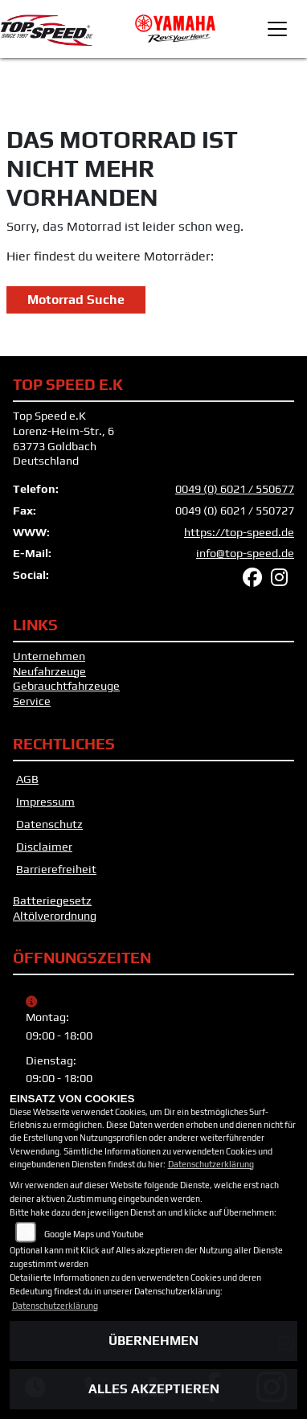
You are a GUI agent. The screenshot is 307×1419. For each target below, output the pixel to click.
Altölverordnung (54, 915)
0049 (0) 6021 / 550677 (234, 488)
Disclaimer (44, 846)
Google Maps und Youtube (94, 1234)
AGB (27, 779)
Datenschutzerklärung (211, 1164)
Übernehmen (153, 1340)
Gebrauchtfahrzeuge (66, 685)
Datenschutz (49, 824)
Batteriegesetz (52, 900)
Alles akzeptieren (153, 1388)
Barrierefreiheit (56, 869)
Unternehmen (49, 656)
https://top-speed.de (239, 532)
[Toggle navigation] (277, 28)
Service (32, 701)
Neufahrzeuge (49, 671)
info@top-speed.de (245, 553)
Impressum (45, 801)
